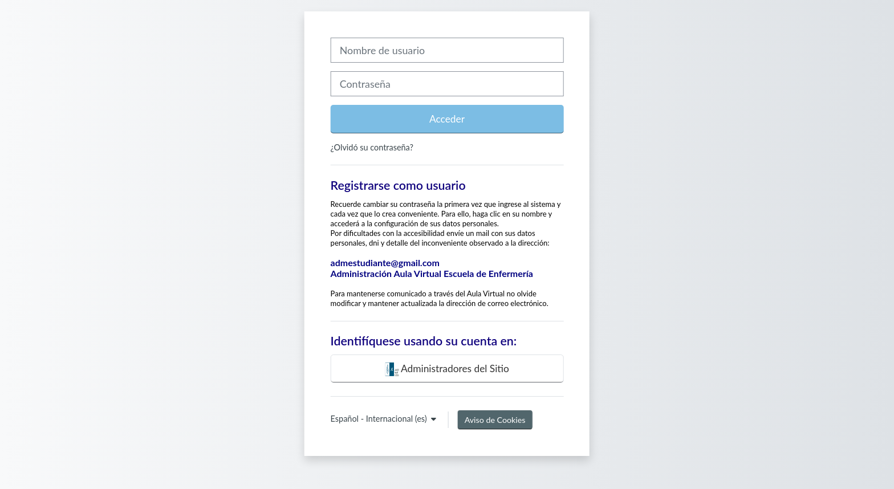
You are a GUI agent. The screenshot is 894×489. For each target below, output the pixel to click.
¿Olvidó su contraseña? (372, 147)
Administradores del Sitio (447, 369)
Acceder (447, 119)
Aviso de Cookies (495, 420)
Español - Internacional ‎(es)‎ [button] (380, 418)
